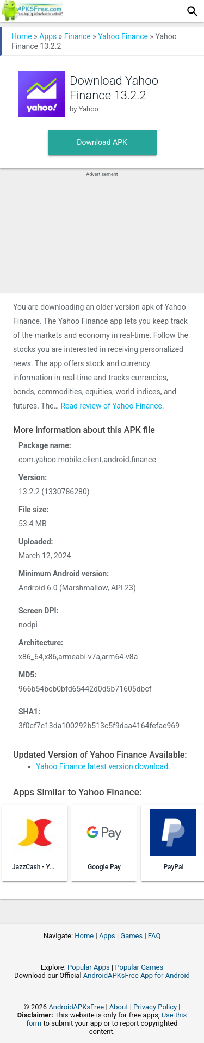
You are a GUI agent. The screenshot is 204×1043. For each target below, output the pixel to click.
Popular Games (139, 967)
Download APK (102, 142)
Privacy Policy (155, 1007)
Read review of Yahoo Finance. (112, 405)
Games (131, 936)
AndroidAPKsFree (76, 1007)
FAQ (154, 936)
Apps (48, 36)
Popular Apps (88, 967)
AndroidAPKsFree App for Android (136, 975)
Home (21, 36)
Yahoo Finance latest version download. (103, 766)
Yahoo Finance (123, 36)
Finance (77, 36)
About (118, 1007)
